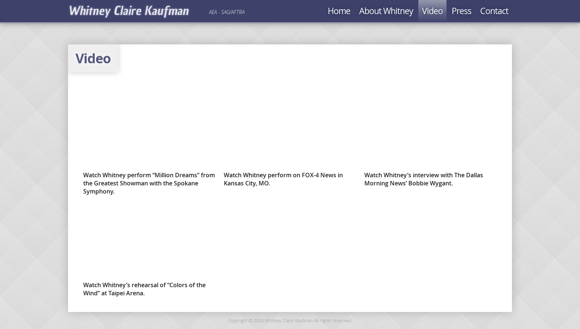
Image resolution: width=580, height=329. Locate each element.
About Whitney (386, 11)
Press (461, 11)
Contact (494, 11)
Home (339, 11)
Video (432, 11)
